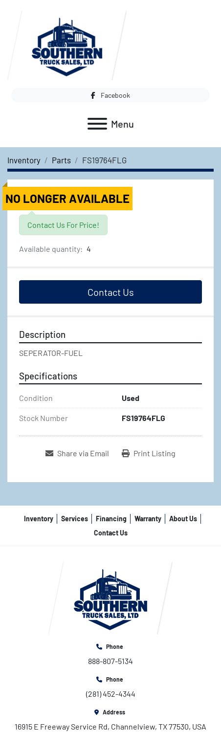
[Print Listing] (148, 453)
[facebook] (110, 95)
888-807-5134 (110, 660)
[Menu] (97, 124)
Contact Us (111, 292)
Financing (111, 518)
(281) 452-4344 (110, 693)
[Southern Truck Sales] (110, 596)
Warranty (147, 518)
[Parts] (61, 160)
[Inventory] (24, 160)
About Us (183, 518)
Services (74, 518)
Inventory (38, 518)
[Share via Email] (77, 453)
